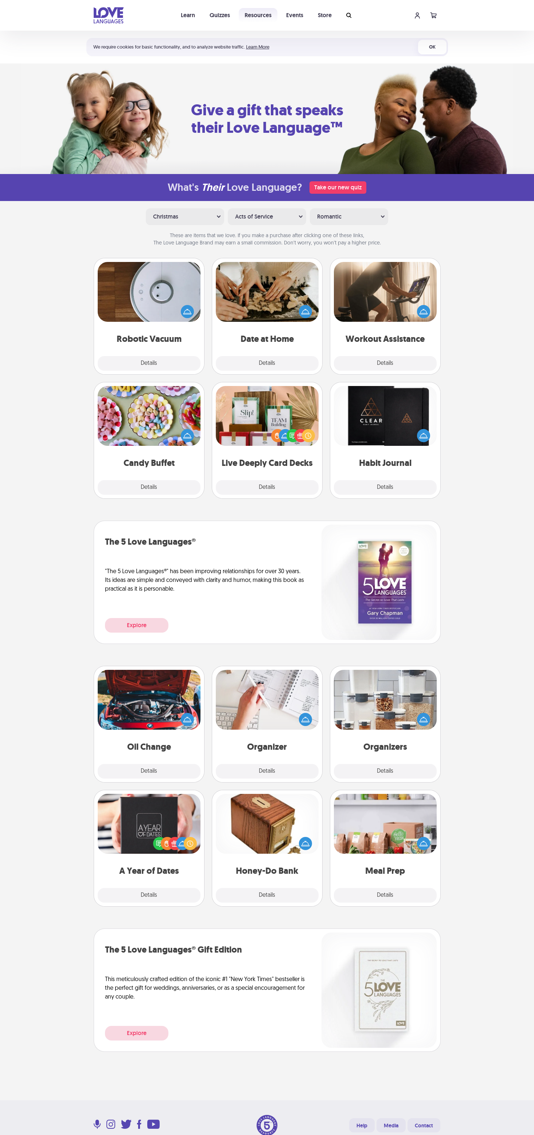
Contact (424, 1125)
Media (391, 1125)
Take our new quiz (338, 187)
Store (325, 15)
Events (294, 15)
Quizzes (220, 15)
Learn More (257, 47)
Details (149, 363)
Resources (258, 15)
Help (361, 1125)
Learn (188, 15)
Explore (137, 625)
